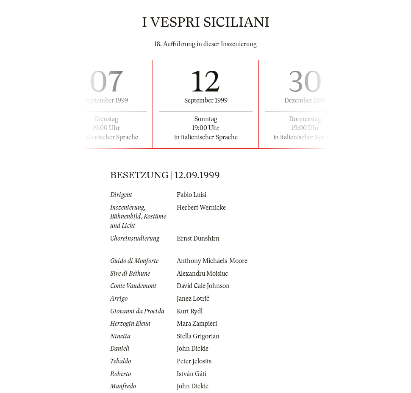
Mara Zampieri (197, 323)
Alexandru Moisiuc (202, 273)
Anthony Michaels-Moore (212, 260)
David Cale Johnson (203, 285)
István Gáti (191, 374)
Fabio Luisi (191, 194)
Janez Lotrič (193, 298)
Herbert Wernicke (201, 207)
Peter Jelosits (194, 361)
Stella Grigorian (198, 336)
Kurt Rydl (190, 311)
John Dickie (192, 348)
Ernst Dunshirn (198, 238)
